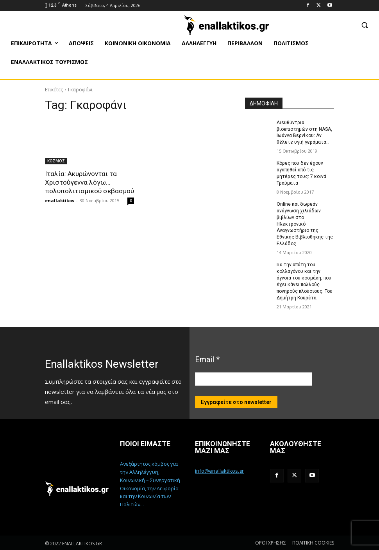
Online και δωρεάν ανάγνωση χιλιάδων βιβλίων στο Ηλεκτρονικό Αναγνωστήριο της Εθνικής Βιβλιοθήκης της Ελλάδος (305, 223)
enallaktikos (59, 200)
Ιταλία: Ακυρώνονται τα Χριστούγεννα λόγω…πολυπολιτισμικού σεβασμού (89, 182)
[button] (364, 25)
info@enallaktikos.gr (219, 469)
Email (207, 358)
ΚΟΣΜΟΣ (56, 161)
